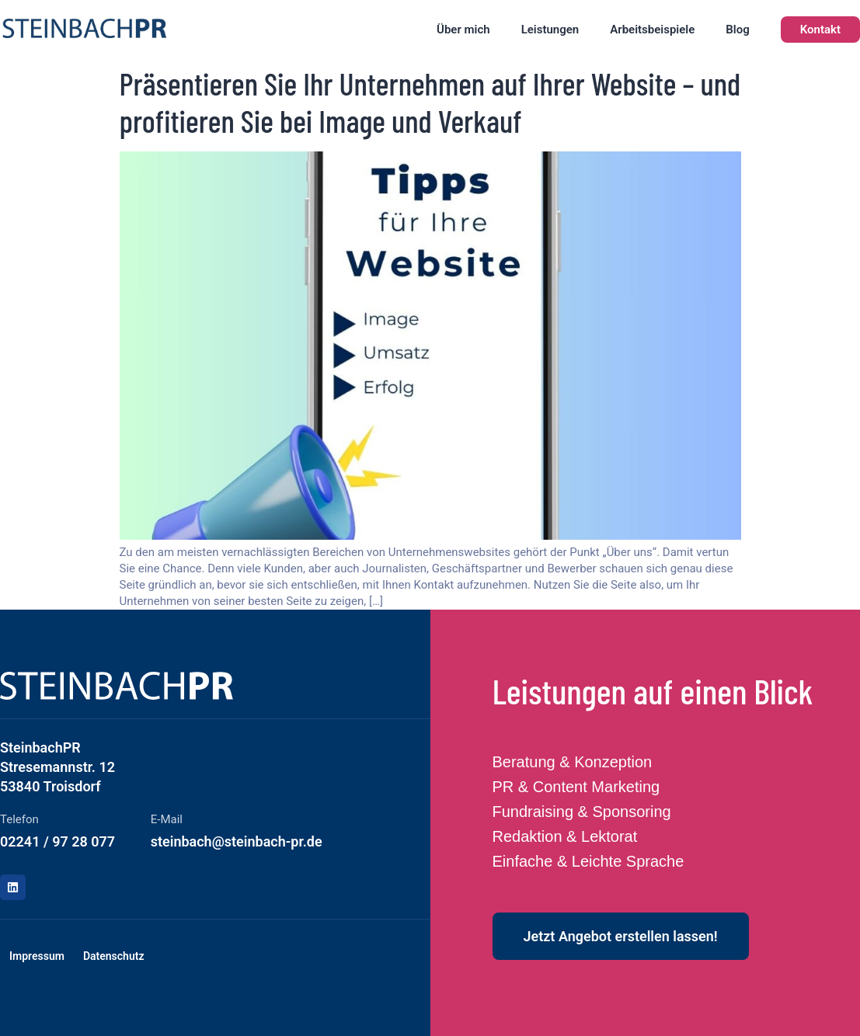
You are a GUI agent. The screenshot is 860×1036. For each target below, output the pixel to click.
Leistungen (550, 30)
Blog (737, 30)
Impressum (36, 956)
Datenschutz (113, 956)
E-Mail (167, 819)
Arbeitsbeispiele (652, 30)
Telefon (19, 819)
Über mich (463, 30)
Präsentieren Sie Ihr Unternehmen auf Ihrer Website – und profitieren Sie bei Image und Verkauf (430, 101)
